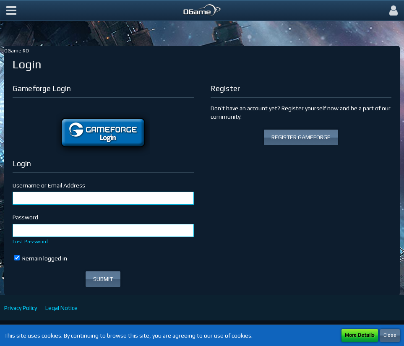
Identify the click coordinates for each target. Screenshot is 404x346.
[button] (11, 10)
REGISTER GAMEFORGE (301, 137)
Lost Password (30, 242)
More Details (360, 335)
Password (25, 217)
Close (389, 335)
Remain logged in (40, 258)
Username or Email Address (49, 185)
